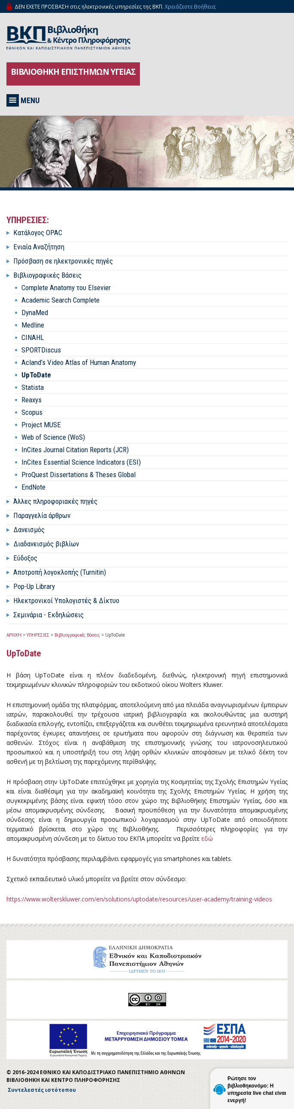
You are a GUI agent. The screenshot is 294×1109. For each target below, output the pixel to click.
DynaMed (34, 312)
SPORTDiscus (41, 350)
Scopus (31, 412)
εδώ (207, 838)
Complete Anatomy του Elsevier (66, 287)
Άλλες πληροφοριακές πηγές (55, 501)
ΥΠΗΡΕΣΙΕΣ (38, 635)
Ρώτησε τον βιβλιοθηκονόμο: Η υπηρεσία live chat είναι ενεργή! (256, 1089)
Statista (32, 387)
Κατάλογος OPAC (37, 232)
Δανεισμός (29, 529)
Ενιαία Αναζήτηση (38, 246)
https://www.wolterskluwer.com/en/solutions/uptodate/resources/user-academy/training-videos (139, 899)
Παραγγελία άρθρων (41, 515)
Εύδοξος (25, 558)
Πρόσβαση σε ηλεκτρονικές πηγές (63, 261)
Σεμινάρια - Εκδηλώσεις (48, 614)
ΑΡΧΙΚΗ (13, 635)
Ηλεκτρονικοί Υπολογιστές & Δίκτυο (66, 600)
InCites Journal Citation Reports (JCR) (75, 449)
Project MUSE (41, 424)
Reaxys (31, 399)
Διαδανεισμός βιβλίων (46, 543)
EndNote (33, 487)
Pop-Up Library (34, 586)
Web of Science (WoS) (53, 437)
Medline (32, 325)
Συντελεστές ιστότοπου (42, 1090)
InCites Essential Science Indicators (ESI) (81, 462)
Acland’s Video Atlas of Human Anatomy (78, 362)
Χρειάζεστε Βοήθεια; (190, 6)
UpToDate (36, 375)
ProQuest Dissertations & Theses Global (78, 474)
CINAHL (32, 337)
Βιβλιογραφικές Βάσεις (47, 275)
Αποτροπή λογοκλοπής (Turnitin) (59, 572)
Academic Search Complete (60, 300)
